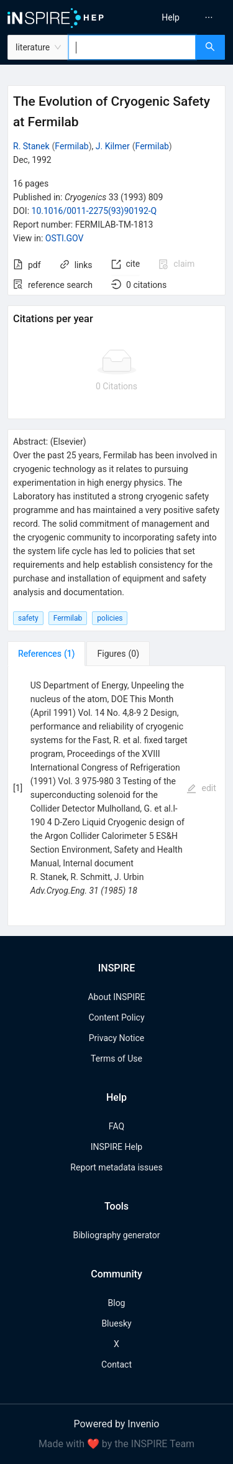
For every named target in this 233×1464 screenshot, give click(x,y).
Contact (116, 1364)
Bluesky (116, 1323)
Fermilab (71, 146)
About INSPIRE (116, 997)
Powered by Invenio (117, 1424)
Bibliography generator (116, 1235)
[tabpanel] (116, 796)
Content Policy (116, 1017)
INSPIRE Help (116, 1147)
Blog (117, 1303)
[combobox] (132, 47)
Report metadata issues (116, 1167)
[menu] (177, 17)
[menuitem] (171, 17)
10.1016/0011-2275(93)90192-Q (94, 211)
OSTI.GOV (64, 238)
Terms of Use (116, 1058)
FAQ (116, 1126)
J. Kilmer (113, 146)
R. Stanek (31, 146)
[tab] (46, 653)
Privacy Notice (116, 1038)
